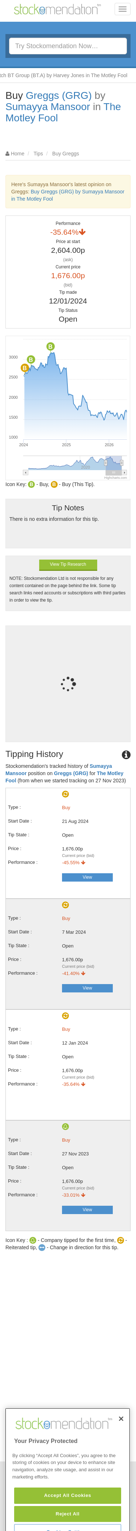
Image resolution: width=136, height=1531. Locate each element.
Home (17, 153)
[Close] (121, 1438)
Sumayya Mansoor (47, 106)
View (87, 877)
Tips (38, 153)
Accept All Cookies (67, 1514)
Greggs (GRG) (59, 95)
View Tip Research (68, 564)
